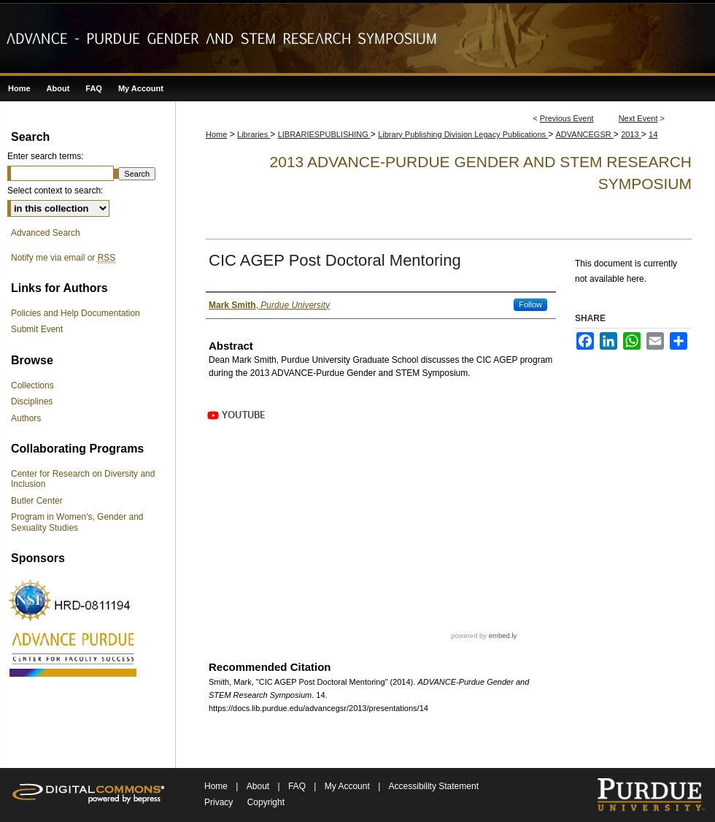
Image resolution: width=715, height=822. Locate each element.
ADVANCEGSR (585, 134)
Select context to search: (55, 190)
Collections (32, 385)
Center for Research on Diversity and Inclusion (83, 479)
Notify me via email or (63, 258)
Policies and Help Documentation (75, 313)
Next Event (638, 118)
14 (653, 134)
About (259, 786)
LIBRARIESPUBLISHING (324, 134)
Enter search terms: (45, 156)
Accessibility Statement (434, 786)
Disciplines (32, 401)
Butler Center (37, 501)
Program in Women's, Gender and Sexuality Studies (77, 522)
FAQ (298, 786)
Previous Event (567, 118)
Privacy (218, 802)
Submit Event (37, 329)
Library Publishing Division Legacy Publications (463, 134)
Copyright (266, 802)
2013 (631, 134)
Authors (26, 418)
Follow (530, 304)
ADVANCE (73, 653)
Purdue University (650, 795)
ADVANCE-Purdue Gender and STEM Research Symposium (357, 38)
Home (216, 134)
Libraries (253, 134)
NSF (73, 600)
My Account (348, 786)
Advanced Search (45, 233)
